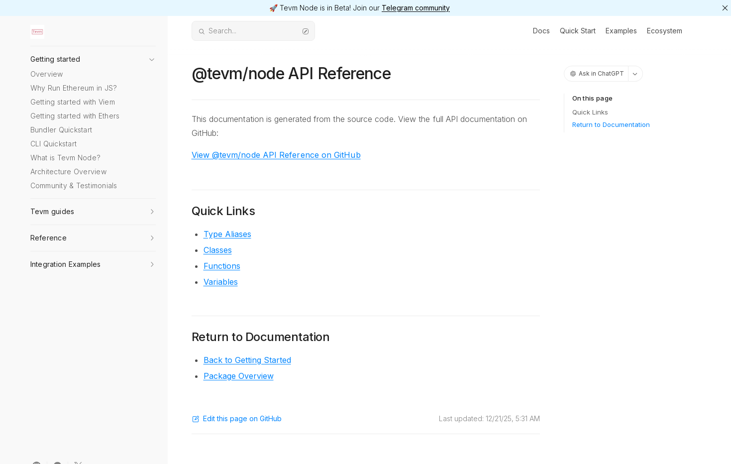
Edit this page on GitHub (237, 418)
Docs (541, 30)
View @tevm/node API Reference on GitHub (276, 155)
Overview (46, 74)
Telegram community (416, 7)
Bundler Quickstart (61, 129)
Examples (621, 30)
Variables (221, 282)
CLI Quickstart (53, 143)
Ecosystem (664, 30)
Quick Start (578, 30)
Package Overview (239, 376)
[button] (93, 56)
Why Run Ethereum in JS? (73, 88)
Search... (253, 30)
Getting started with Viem (72, 102)
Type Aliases (227, 234)
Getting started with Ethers (75, 116)
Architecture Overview (68, 171)
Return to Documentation (611, 124)
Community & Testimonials (73, 185)
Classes (218, 250)
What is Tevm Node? (65, 157)
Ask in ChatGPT (597, 73)
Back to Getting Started (247, 360)
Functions (222, 266)
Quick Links (590, 112)
